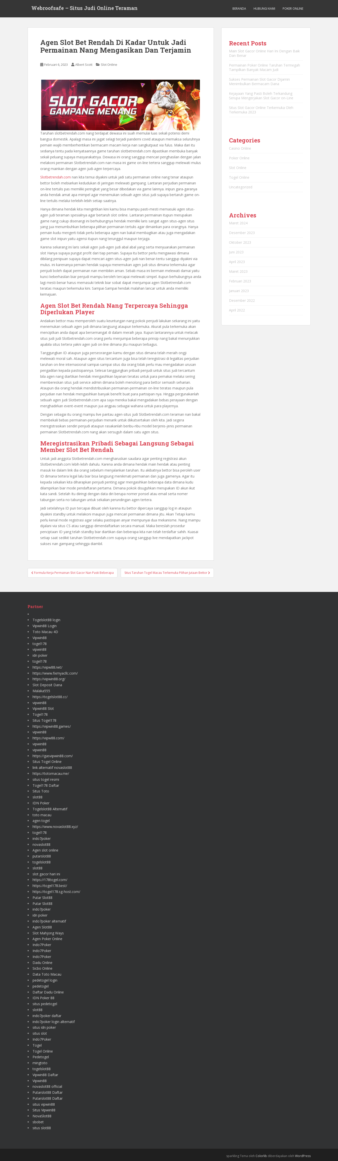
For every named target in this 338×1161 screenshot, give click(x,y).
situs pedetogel (45, 1003)
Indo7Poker (42, 944)
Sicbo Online (42, 968)
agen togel (41, 820)
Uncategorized (240, 187)
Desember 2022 (242, 300)
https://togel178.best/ (50, 885)
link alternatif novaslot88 (52, 767)
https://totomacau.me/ (51, 773)
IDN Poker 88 (43, 997)
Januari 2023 (239, 290)
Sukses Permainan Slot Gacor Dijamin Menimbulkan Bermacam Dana (259, 81)
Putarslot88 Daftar (48, 1092)
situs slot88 (42, 1128)
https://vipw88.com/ (48, 738)
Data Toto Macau (47, 974)
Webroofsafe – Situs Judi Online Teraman (84, 8)
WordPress (303, 1156)
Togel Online (239, 177)
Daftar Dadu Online (48, 992)
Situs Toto (41, 791)
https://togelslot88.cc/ (50, 696)
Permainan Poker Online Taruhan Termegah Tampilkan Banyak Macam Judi (264, 67)
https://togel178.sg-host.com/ (56, 891)
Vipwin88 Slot (43, 708)
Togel (37, 1045)
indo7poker (42, 838)
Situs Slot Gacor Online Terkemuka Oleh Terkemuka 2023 (261, 109)
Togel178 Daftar (46, 785)
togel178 (40, 643)
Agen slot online (45, 850)
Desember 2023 (242, 232)
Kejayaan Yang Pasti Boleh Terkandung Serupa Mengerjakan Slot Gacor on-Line (261, 95)
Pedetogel (41, 1057)
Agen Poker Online (47, 938)
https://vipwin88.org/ (49, 679)
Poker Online (293, 8)
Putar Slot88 (42, 897)
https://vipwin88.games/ (52, 726)
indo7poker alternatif (49, 921)
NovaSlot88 (42, 1116)
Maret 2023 (238, 271)
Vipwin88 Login (45, 625)
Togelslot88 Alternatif (50, 809)
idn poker (40, 655)
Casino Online (240, 148)
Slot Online (109, 64)
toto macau (42, 815)
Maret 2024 (238, 223)
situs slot (40, 1033)
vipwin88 (39, 649)
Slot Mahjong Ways (48, 933)
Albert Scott (83, 64)
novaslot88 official (47, 1086)
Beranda (239, 8)
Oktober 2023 (240, 242)
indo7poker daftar (47, 1015)
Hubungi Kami (264, 8)
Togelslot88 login (46, 619)
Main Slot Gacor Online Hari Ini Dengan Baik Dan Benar (264, 53)
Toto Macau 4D (45, 631)
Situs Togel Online (47, 761)
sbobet (38, 1122)
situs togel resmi (46, 779)
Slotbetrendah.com (55, 177)
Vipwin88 (40, 637)
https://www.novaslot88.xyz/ (55, 826)
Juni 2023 (236, 252)
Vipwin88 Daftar (45, 1074)
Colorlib (261, 1156)
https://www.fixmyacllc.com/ (55, 673)
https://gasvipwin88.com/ (53, 755)
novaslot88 (41, 844)
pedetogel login (45, 980)
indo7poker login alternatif (54, 1021)
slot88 (37, 797)
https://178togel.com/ (50, 879)
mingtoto (40, 1062)
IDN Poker (41, 803)
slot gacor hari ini (46, 874)
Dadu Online (42, 962)
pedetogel (41, 986)
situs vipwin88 (44, 1104)
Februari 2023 (240, 281)
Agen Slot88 (42, 927)
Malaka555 (41, 690)
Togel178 (40, 714)
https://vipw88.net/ (47, 667)
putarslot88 (42, 856)
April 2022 (237, 310)
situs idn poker (44, 1027)
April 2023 (237, 261)
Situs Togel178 (44, 720)
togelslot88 (42, 862)
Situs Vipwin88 (44, 1110)
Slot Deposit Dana (47, 685)
